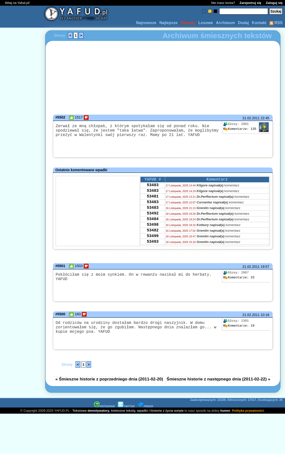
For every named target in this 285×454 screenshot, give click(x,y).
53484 (152, 226)
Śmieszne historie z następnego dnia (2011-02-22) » (218, 380)
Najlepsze (168, 23)
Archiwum (225, 23)
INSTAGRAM (104, 407)
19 (238, 326)
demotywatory (98, 411)
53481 (152, 200)
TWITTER (126, 407)
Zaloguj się (274, 3)
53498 (152, 233)
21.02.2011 (251, 118)
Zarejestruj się (250, 3)
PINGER (145, 407)
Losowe (205, 23)
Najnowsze (146, 23)
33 (238, 277)
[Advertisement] (21, 168)
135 (239, 129)
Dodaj (243, 23)
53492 (152, 220)
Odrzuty (187, 23)
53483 (152, 186)
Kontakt (259, 23)
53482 (152, 239)
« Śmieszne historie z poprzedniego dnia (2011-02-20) (109, 380)
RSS (276, 23)
